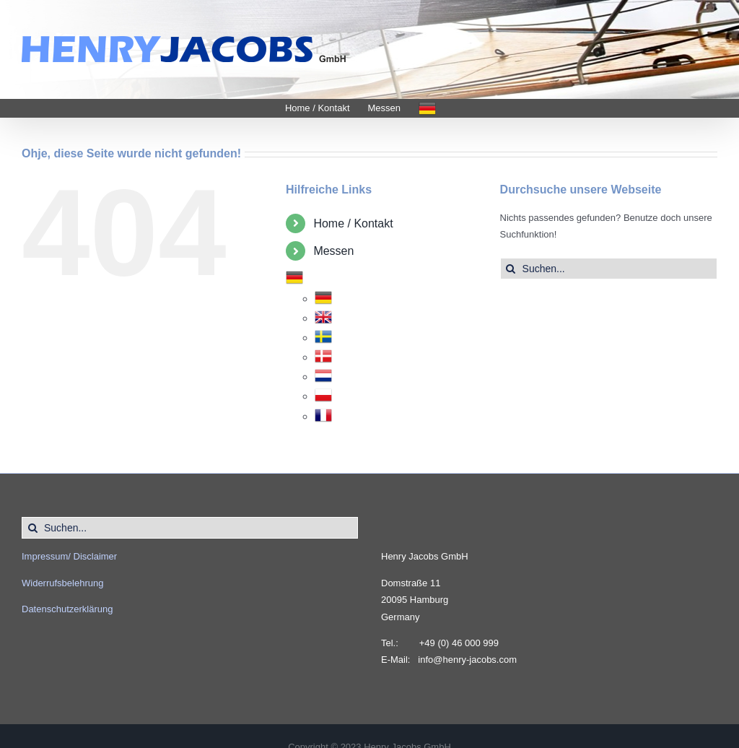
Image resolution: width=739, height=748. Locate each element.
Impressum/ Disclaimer (69, 556)
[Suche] (511, 268)
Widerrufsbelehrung (62, 583)
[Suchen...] (608, 268)
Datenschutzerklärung (67, 609)
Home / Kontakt (353, 223)
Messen (333, 251)
